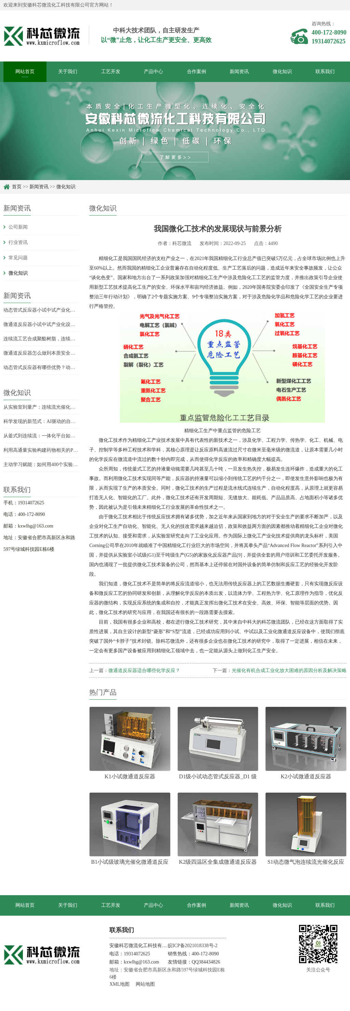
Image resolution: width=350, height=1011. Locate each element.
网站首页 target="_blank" (25, 909)
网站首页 (25, 71)
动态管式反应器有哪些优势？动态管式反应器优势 (56, 367)
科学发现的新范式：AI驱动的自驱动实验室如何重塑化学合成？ (70, 421)
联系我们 (325, 71)
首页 (17, 186)
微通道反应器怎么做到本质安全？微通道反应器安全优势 (63, 353)
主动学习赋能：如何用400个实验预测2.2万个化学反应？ (62, 464)
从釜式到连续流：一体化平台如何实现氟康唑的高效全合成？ (68, 435)
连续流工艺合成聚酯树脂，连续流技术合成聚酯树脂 (58, 338)
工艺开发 (110, 71)
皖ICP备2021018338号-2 (192, 945)
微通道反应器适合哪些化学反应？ (144, 670)
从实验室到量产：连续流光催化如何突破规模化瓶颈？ (60, 407)
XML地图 (119, 984)
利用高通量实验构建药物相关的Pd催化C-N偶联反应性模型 (65, 450)
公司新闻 (18, 227)
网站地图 (145, 984)
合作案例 (196, 71)
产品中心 (153, 71)
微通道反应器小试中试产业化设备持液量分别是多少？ (60, 324)
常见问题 (18, 257)
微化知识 (282, 71)
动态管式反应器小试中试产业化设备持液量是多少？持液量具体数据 (75, 310)
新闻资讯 (239, 71)
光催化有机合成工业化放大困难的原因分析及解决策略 (289, 670)
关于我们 (67, 71)
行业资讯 (18, 242)
